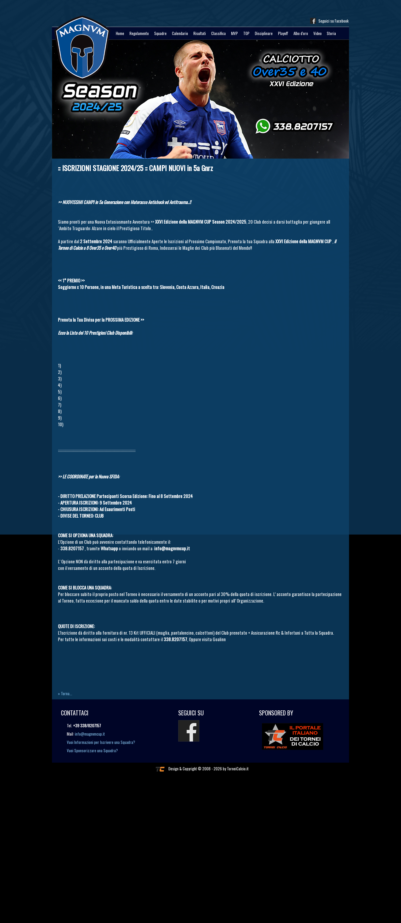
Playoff (283, 33)
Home (120, 33)
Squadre (160, 33)
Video (317, 33)
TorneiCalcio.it (238, 769)
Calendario (180, 33)
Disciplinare (264, 33)
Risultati (199, 33)
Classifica (218, 33)
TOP (246, 33)
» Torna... (65, 693)
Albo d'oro (300, 33)
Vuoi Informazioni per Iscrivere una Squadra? (101, 742)
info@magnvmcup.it (90, 734)
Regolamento (139, 33)
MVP (234, 33)
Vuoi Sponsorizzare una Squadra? (92, 750)
